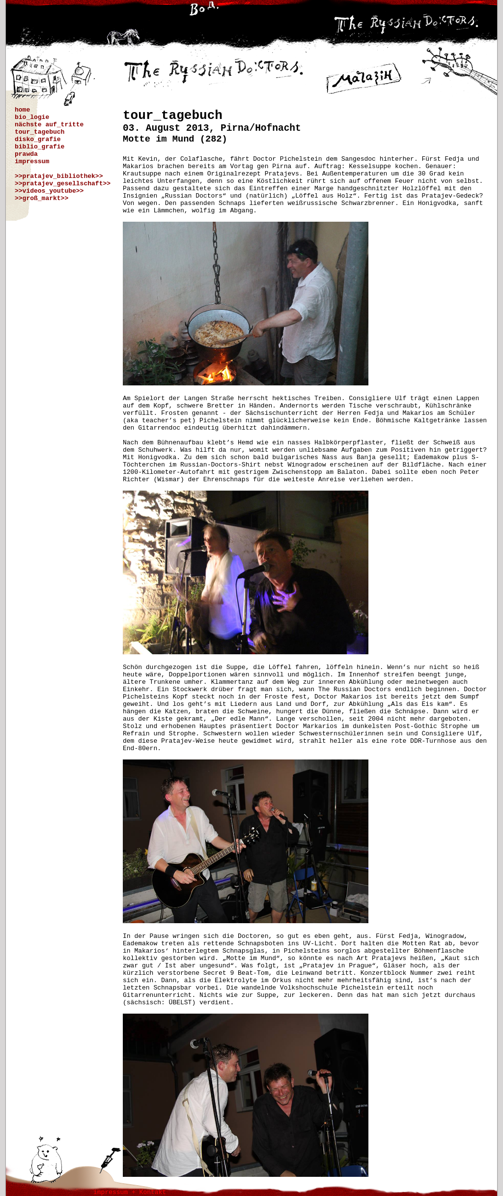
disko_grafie (38, 139)
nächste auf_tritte (49, 124)
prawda (26, 154)
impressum (32, 161)
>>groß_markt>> (41, 198)
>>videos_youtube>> (49, 191)
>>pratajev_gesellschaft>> (63, 183)
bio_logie (32, 117)
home (22, 110)
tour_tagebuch (39, 132)
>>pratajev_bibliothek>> (59, 176)
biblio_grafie (39, 146)
